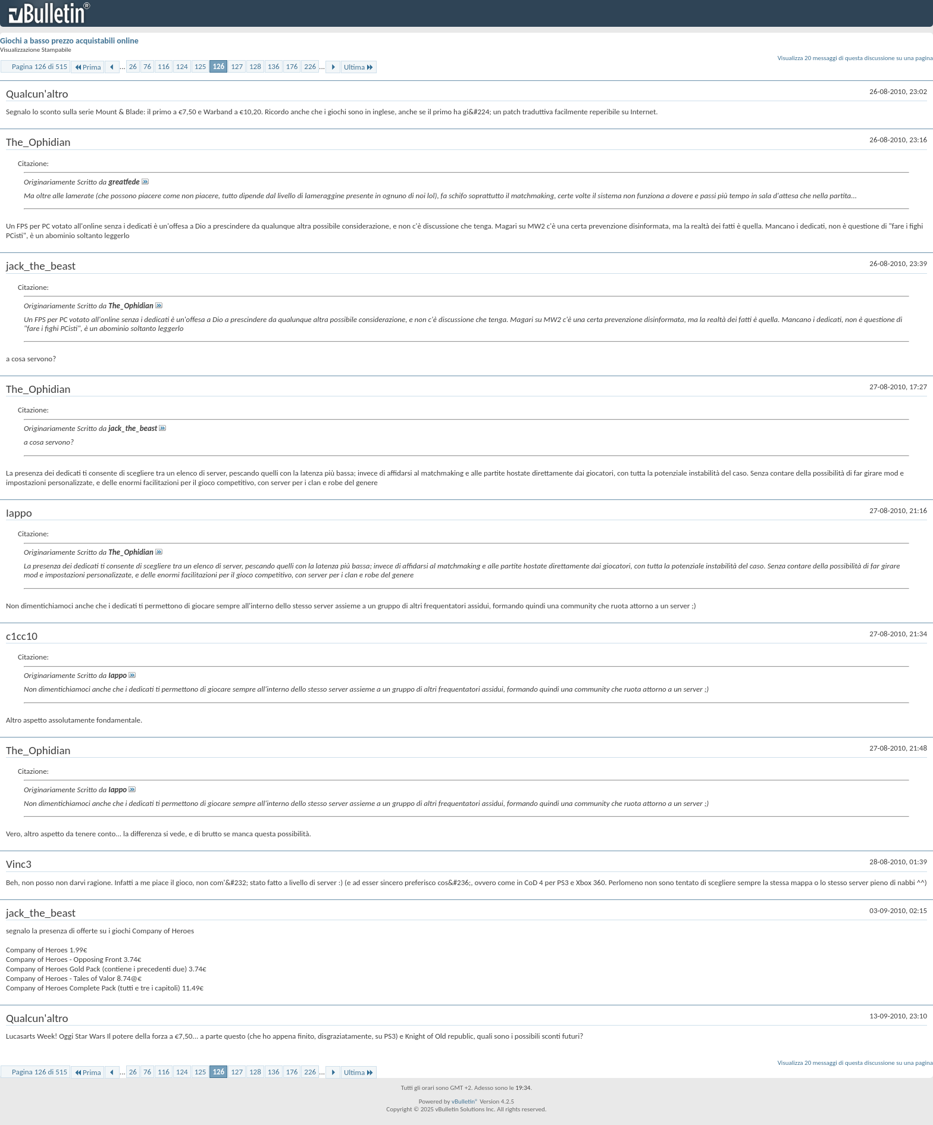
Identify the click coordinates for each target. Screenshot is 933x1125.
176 (292, 66)
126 (218, 66)
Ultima (359, 66)
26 (133, 66)
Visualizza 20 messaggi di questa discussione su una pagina (855, 58)
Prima (87, 66)
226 (310, 66)
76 (147, 66)
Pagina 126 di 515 (39, 66)
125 (200, 66)
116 (164, 66)
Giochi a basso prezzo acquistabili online (69, 41)
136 (274, 66)
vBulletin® (465, 1101)
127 (237, 66)
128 (255, 66)
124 (182, 66)
